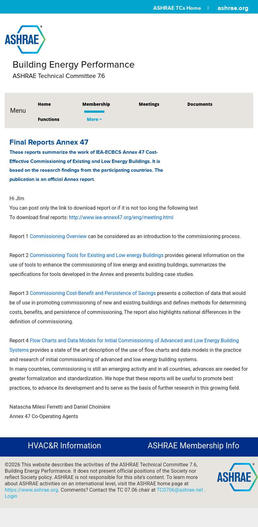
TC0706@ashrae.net (180, 490)
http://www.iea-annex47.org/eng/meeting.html (121, 217)
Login (11, 496)
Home (44, 104)
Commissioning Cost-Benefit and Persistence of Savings (93, 293)
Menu (18, 110)
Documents (199, 104)
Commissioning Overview (58, 236)
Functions (48, 119)
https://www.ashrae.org (31, 490)
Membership (96, 104)
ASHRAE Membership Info (193, 445)
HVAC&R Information (64, 445)
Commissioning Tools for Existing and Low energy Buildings (96, 255)
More (92, 119)
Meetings (149, 104)
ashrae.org (233, 7)
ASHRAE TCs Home (177, 8)
